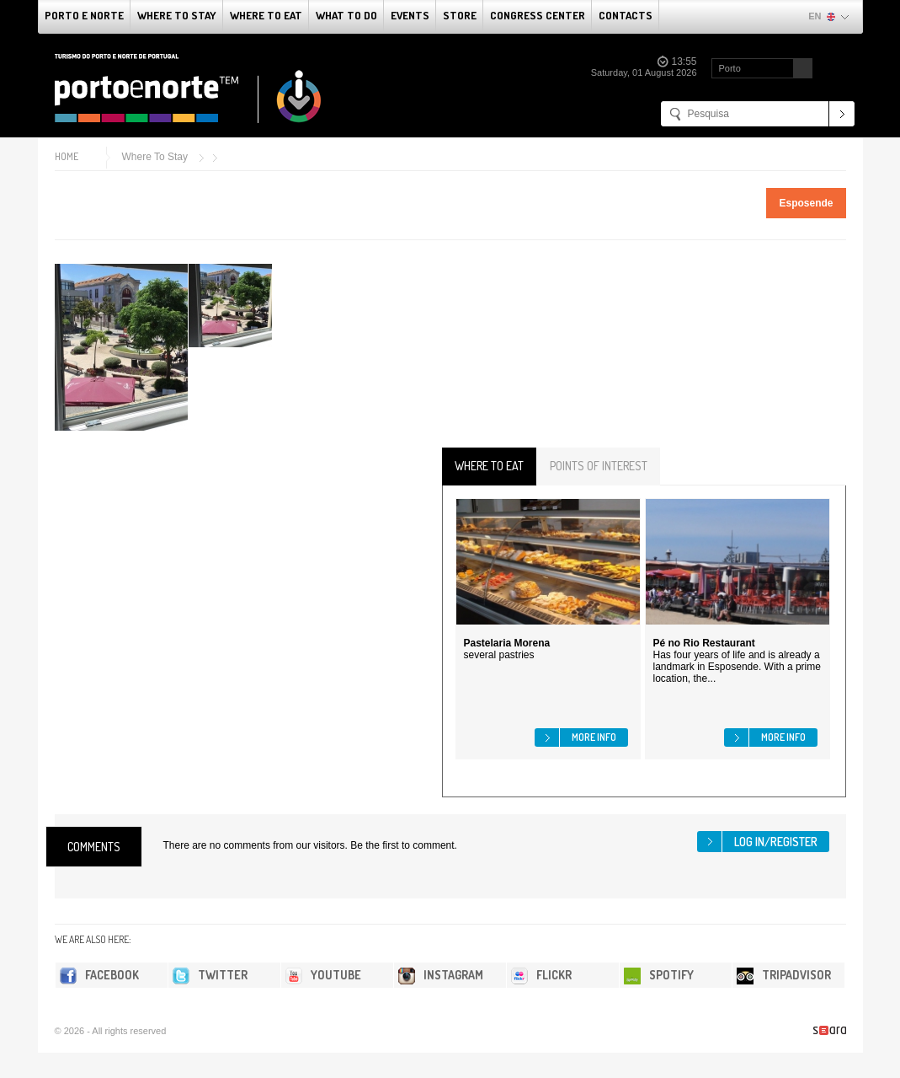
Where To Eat (266, 15)
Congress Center (537, 15)
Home (66, 156)
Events (410, 15)
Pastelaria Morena (507, 643)
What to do (346, 15)
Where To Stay (176, 15)
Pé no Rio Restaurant (704, 643)
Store (460, 15)
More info (594, 737)
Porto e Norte (84, 15)
